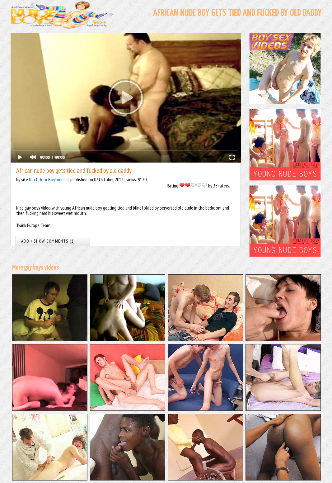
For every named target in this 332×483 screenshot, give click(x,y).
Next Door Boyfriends (48, 179)
